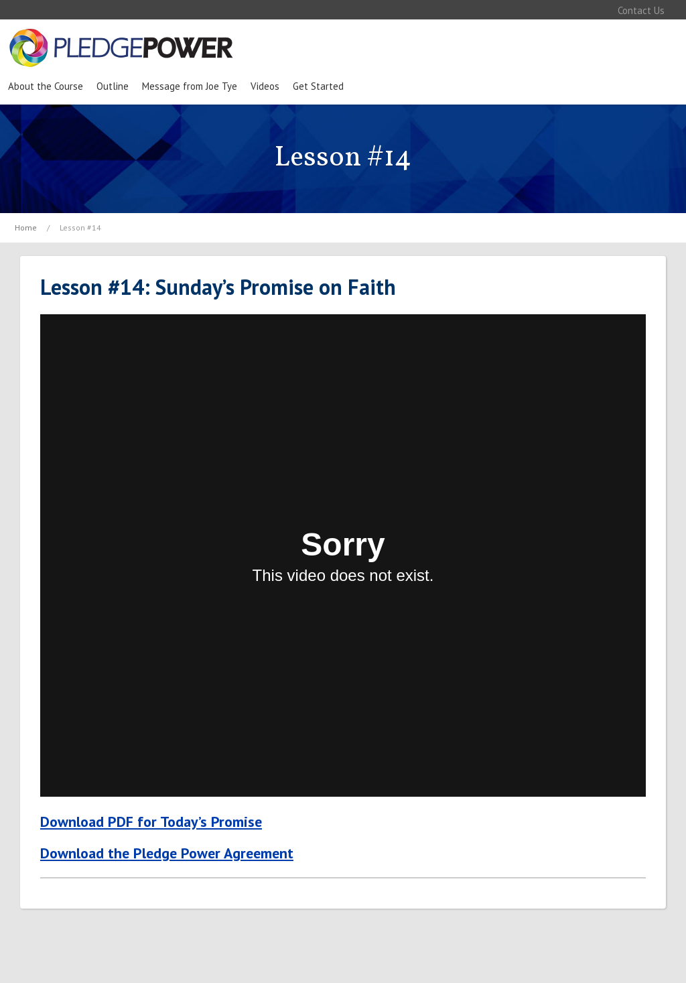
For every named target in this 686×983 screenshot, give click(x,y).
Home (26, 227)
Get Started (318, 86)
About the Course (45, 86)
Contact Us (641, 10)
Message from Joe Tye (189, 86)
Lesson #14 (80, 227)
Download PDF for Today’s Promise (151, 821)
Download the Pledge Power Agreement (166, 853)
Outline (112, 86)
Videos (265, 86)
